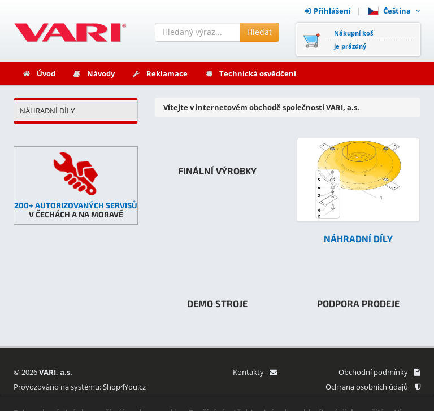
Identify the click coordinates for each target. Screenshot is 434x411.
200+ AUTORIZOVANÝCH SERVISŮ (75, 205)
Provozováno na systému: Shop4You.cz (80, 387)
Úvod (38, 73)
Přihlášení (328, 11)
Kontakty (254, 372)
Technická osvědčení (250, 73)
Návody (93, 73)
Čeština (394, 11)
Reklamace (160, 73)
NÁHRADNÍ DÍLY (47, 111)
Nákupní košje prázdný (353, 39)
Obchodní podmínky (379, 372)
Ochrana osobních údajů (373, 387)
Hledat (259, 32)
